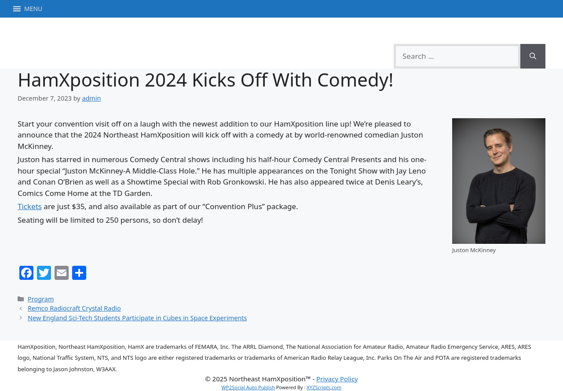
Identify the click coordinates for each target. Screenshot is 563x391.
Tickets (30, 206)
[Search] (532, 56)
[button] (33, 9)
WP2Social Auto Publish (248, 387)
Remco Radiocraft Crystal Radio (74, 308)
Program (41, 299)
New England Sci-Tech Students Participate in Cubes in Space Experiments (137, 318)
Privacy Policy (337, 378)
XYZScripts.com (324, 387)
